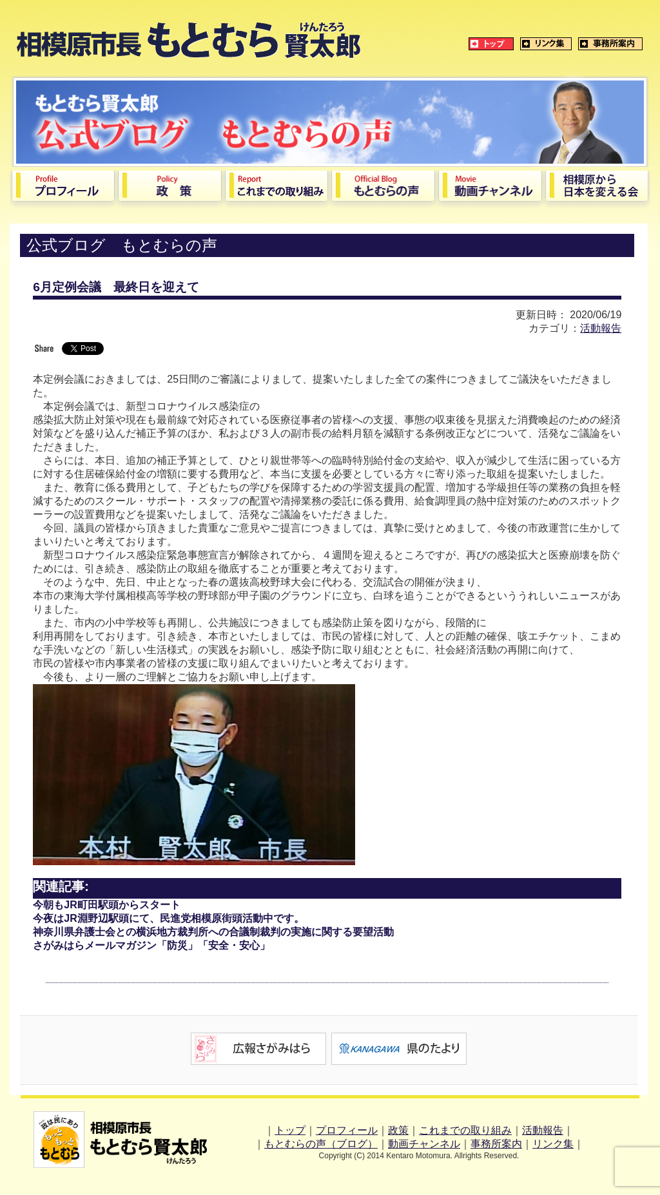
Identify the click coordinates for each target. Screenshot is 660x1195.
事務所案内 (496, 1143)
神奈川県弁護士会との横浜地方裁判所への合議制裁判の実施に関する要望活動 (213, 931)
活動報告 (600, 328)
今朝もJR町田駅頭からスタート (106, 904)
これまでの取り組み (465, 1130)
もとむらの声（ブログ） (321, 1143)
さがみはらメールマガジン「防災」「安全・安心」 (151, 945)
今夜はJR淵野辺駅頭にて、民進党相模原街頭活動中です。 (168, 918)
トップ (290, 1130)
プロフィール (347, 1130)
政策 (398, 1130)
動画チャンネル (424, 1143)
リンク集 (553, 1143)
